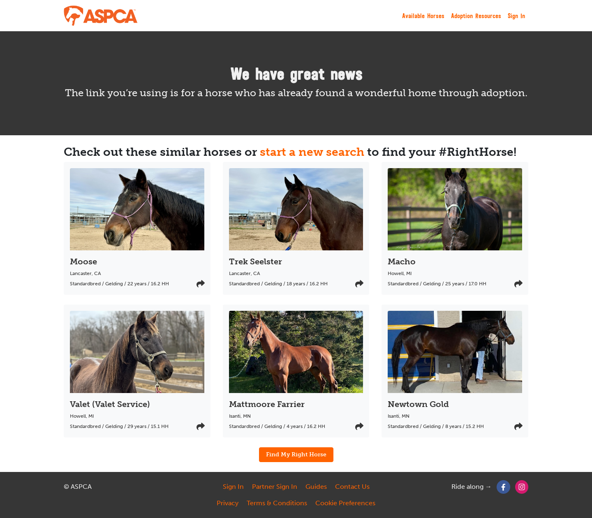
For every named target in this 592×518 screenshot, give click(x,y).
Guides (316, 486)
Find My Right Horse (296, 454)
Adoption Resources (476, 15)
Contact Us (352, 486)
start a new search (312, 152)
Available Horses (423, 15)
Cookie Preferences (345, 503)
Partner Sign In (274, 486)
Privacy (227, 503)
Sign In (516, 15)
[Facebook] (503, 486)
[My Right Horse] (101, 15)
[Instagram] (522, 486)
